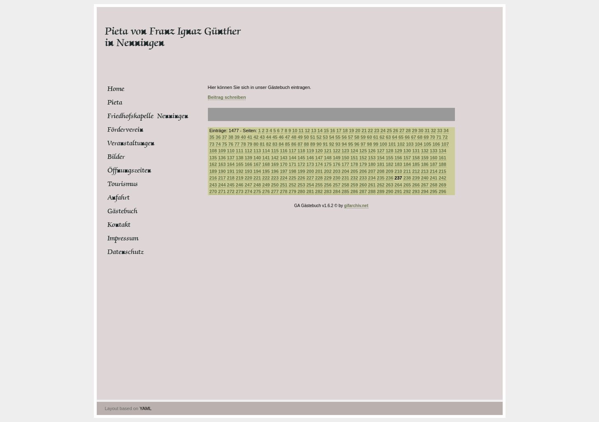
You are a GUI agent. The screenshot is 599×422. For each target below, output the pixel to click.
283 (327, 191)
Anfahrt (118, 197)
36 (218, 137)
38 (230, 137)
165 (239, 164)
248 (257, 184)
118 (301, 150)
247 (248, 184)
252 (292, 184)
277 (274, 191)
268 (433, 184)
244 (222, 184)
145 (301, 157)
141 (266, 157)
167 (257, 164)
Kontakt (119, 224)
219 (239, 177)
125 (363, 150)
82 (268, 144)
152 (363, 157)
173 (310, 164)
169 (274, 164)
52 (319, 137)
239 (416, 177)
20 (357, 130)
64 (394, 137)
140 (257, 157)
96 (356, 144)
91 (325, 144)
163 (222, 164)
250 (274, 184)
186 (425, 164)
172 (301, 164)
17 (338, 130)
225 (292, 177)
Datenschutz (125, 252)
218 (230, 177)
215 (442, 171)
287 (363, 191)
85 (287, 144)
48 (293, 137)
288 (371, 191)
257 (336, 184)
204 (345, 171)
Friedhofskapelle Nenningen (138, 116)
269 (442, 184)
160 (433, 157)
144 (292, 157)
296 (442, 191)
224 (283, 177)
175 (327, 164)
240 (425, 177)
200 (310, 171)
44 (268, 137)
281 (310, 191)
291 (398, 191)
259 (354, 184)
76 (230, 144)
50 (306, 137)
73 (212, 144)
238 (407, 177)
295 (433, 191)
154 (381, 157)
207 (371, 171)
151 (354, 157)
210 (398, 171)
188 (442, 164)
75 (224, 144)
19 (351, 130)
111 (239, 150)
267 (425, 184)
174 (319, 164)
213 (425, 171)
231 (345, 177)
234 (371, 177)
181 (381, 164)
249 (266, 184)
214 (433, 171)
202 (327, 171)
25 (389, 130)
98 (369, 144)
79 (249, 144)
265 (407, 184)
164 (230, 164)
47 (287, 137)
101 (392, 144)
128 (389, 150)
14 (319, 130)
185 (416, 164)
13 (313, 130)
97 (363, 144)
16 (332, 130)
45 (275, 137)
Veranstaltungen (130, 143)
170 (283, 164)
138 (239, 157)
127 (381, 150)
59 (363, 137)
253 (301, 184)
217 (222, 177)
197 (283, 171)
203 (336, 171)
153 (371, 157)
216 (213, 177)
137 (230, 157)
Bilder (116, 157)
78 (243, 144)
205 (354, 171)
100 (383, 144)
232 (354, 177)
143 (283, 157)
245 (230, 184)
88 (306, 144)
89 (312, 144)
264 (398, 184)
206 (363, 171)
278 (283, 191)
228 (319, 177)
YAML (145, 408)
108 (213, 150)
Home (115, 89)
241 (433, 177)
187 (433, 164)
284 (336, 191)
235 (381, 177)
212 (416, 171)
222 (266, 177)
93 (338, 144)
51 (312, 137)
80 (256, 144)
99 (375, 144)
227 (310, 177)
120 (319, 150)
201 (319, 171)
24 (382, 130)
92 (331, 144)
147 (319, 157)
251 (283, 184)
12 (307, 130)
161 (442, 157)
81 (262, 144)
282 (319, 191)
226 (301, 177)
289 (381, 191)
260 (363, 184)
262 (381, 184)
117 (292, 150)
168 (266, 164)
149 (336, 157)
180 (371, 164)
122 (336, 150)
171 (292, 164)
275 (257, 191)
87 (300, 144)
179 (363, 164)
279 (292, 191)
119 (310, 150)
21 (363, 130)
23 (376, 130)
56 (344, 137)
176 (336, 164)
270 (213, 191)
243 (213, 184)
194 (257, 171)
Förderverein (125, 129)
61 (375, 137)
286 (354, 191)
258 (345, 184)
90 (319, 144)
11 (300, 130)
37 (224, 137)
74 (218, 144)
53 (325, 137)
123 (345, 150)
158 (416, 157)
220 (248, 177)
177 (345, 164)
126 (371, 150)
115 (274, 150)
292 (407, 191)
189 (213, 171)
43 (262, 137)
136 (222, 157)
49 (300, 137)
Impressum (122, 238)
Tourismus (122, 184)
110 (230, 150)
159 (425, 157)
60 (369, 137)
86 (293, 144)
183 (398, 164)
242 (442, 177)
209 (389, 171)
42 (256, 137)
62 (382, 137)
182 (389, 164)
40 (243, 137)
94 (344, 144)
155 (389, 157)
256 (327, 184)
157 (407, 157)
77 (237, 144)
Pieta (114, 102)
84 (281, 144)
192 (239, 171)
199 (301, 171)
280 (301, 191)
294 (425, 191)
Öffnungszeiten (129, 170)
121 (327, 150)
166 (248, 164)
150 (345, 157)
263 (389, 184)
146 (310, 157)
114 (266, 150)
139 (248, 157)
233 (363, 177)
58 (356, 137)
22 (370, 130)
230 (336, 177)
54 (331, 137)
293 (416, 191)
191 (230, 171)
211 (407, 171)
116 (283, 150)
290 (389, 191)
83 (275, 144)
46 (281, 137)
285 (345, 191)
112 (248, 150)
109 (222, 150)
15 (326, 130)
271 (222, 191)
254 (310, 184)
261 (371, 184)
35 (212, 137)
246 (239, 184)
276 (266, 191)
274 (248, 191)
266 (416, 184)
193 (248, 171)
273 (239, 191)
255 (319, 184)
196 (274, 171)
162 (213, 164)
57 (350, 137)
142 (274, 157)
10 (294, 130)
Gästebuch (122, 211)
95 (350, 144)
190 (222, 171)
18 (345, 130)
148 (327, 157)
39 (237, 137)
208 (381, 171)
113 (257, 150)
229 (327, 177)
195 (266, 171)
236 (389, 177)
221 (257, 177)
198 (292, 171)
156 (398, 157)
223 (274, 177)
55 (338, 137)
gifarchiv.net (356, 205)
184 (407, 164)
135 (213, 157)
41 (249, 137)
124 (354, 150)
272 (230, 191)
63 (388, 137)
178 (354, 164)
